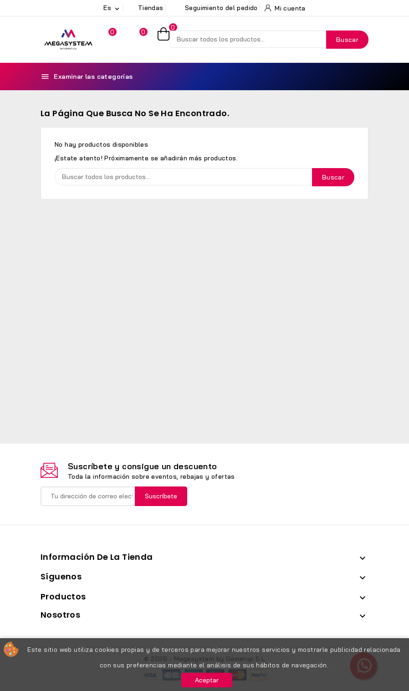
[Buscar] (268, 39)
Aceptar (207, 680)
